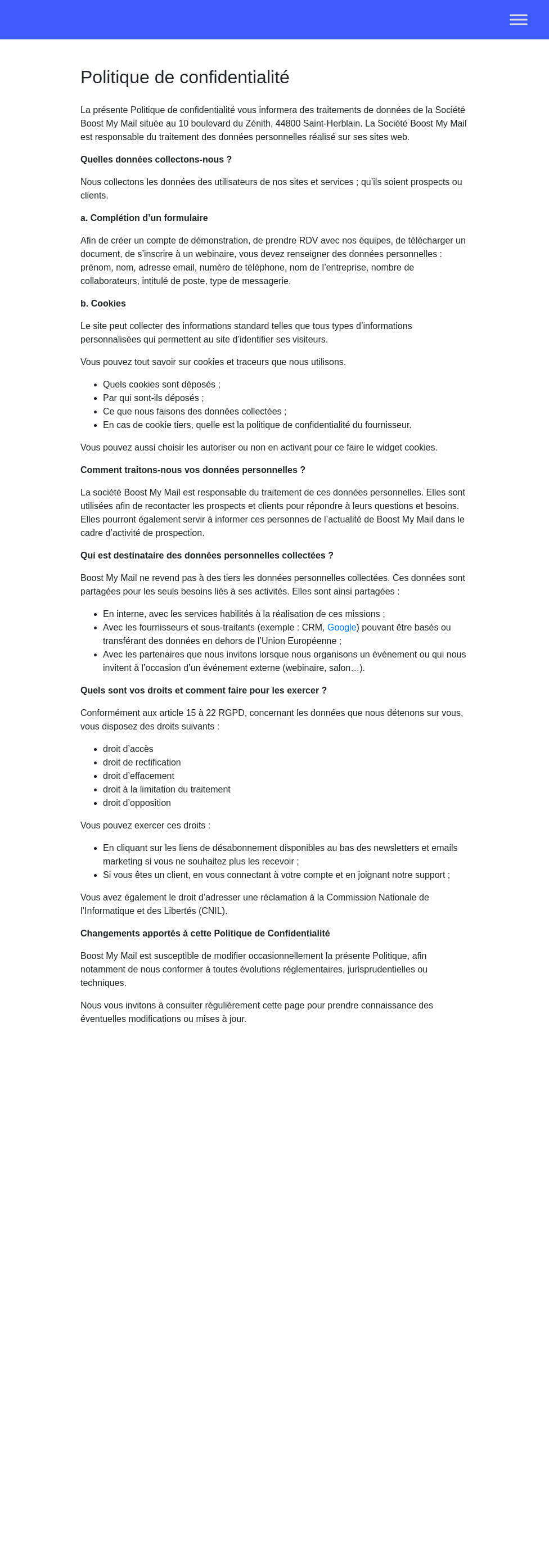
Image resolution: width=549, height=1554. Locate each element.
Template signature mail (360, 1349)
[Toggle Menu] (519, 19)
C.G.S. (355, 1412)
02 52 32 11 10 (123, 1404)
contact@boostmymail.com (134, 1420)
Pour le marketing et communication (296, 1302)
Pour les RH (290, 1334)
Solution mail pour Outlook (284, 1381)
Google (342, 627)
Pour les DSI (291, 1349)
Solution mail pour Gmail (284, 1428)
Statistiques (213, 1365)
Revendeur (364, 1271)
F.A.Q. (354, 1286)
